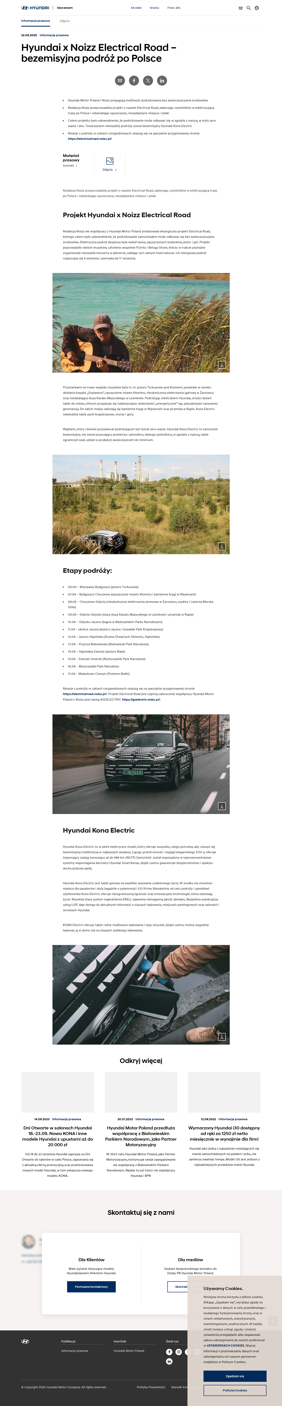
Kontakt (68, 165)
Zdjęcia (64, 21)
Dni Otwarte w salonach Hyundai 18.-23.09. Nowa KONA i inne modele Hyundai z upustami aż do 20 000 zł (57, 1136)
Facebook (134, 81)
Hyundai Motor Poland (129, 1350)
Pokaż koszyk (241, 8)
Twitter (148, 81)
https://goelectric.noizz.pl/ (141, 700)
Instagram (178, 1352)
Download (222, 365)
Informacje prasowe (74, 1350)
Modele (136, 7)
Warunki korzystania (184, 1387)
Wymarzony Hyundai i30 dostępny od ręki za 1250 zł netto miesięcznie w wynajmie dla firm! (224, 1133)
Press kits (173, 7)
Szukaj (249, 8)
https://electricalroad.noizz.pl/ (90, 139)
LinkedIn (162, 81)
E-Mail (120, 81)
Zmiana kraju (257, 8)
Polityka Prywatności (151, 1387)
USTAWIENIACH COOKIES (225, 1346)
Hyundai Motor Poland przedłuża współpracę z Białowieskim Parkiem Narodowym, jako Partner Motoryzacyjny (141, 1136)
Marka (154, 7)
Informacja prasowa (35, 21)
